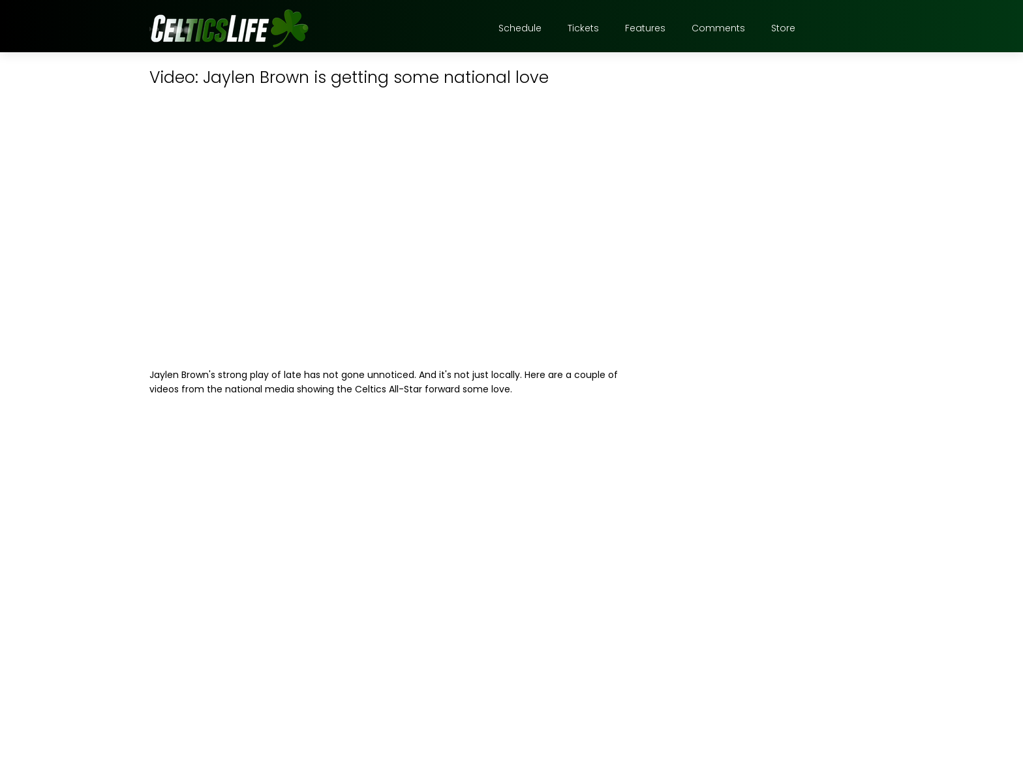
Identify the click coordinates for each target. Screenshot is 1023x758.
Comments (718, 28)
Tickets (583, 28)
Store (783, 28)
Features (645, 28)
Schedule (520, 28)
